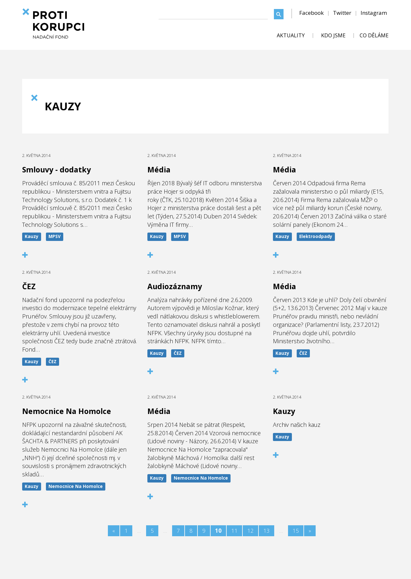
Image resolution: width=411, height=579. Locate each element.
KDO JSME (333, 35)
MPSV (54, 236)
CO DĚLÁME (374, 35)
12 (250, 530)
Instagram (374, 12)
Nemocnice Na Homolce (75, 486)
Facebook (311, 12)
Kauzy (32, 236)
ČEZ (52, 361)
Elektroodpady (315, 236)
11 (234, 530)
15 (296, 530)
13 (266, 530)
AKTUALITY (291, 35)
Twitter (342, 12)
